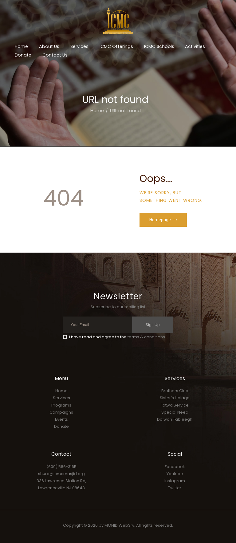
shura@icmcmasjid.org (61, 474)
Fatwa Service (175, 405)
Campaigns (61, 412)
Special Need (174, 412)
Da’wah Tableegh (174, 419)
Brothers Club (174, 391)
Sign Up (153, 324)
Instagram (174, 481)
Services (61, 398)
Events (61, 419)
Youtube (175, 474)
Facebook (175, 467)
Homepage (160, 219)
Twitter (174, 488)
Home (97, 111)
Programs (61, 405)
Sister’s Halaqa (175, 398)
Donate (61, 426)
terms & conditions (146, 337)
